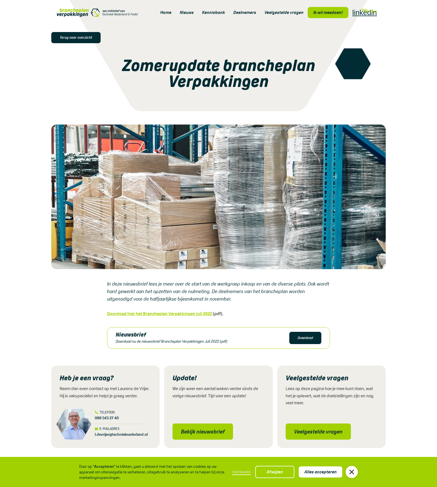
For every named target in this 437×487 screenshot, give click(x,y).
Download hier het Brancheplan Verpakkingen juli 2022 (159, 313)
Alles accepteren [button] (320, 472)
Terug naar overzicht (76, 37)
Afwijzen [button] (274, 472)
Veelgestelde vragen (284, 12)
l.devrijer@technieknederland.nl (121, 434)
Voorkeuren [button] (241, 471)
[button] (352, 472)
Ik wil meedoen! (328, 12)
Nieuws (187, 12)
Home (165, 12)
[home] (97, 12)
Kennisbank (213, 12)
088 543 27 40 (107, 417)
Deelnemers (244, 12)
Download (305, 337)
